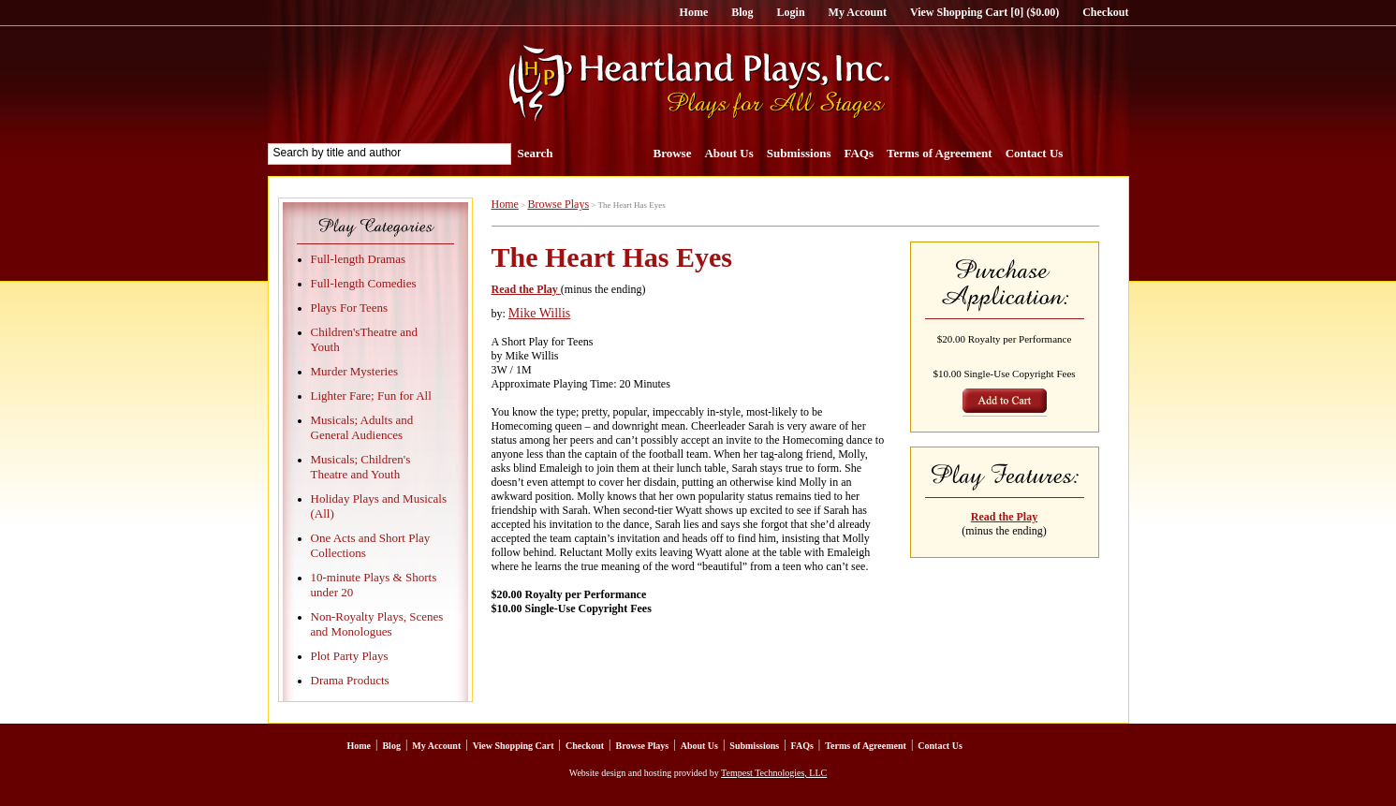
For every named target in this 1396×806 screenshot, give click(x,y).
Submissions (799, 153)
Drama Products (350, 680)
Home (694, 12)
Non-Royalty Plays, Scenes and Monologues (377, 623)
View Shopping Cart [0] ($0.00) (984, 12)
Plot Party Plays (350, 656)
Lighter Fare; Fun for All (371, 395)
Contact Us (1035, 153)
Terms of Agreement (939, 153)
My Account (858, 12)
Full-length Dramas (358, 259)
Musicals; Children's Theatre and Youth (361, 466)
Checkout (1105, 12)
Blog (742, 12)
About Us (728, 153)
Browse (673, 153)
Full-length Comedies (364, 283)
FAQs (859, 153)
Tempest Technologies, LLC (774, 773)
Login (791, 12)
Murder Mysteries (355, 371)
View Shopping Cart (513, 745)
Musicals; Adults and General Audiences (362, 427)
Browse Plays (558, 204)
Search (535, 153)
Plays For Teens (350, 307)
